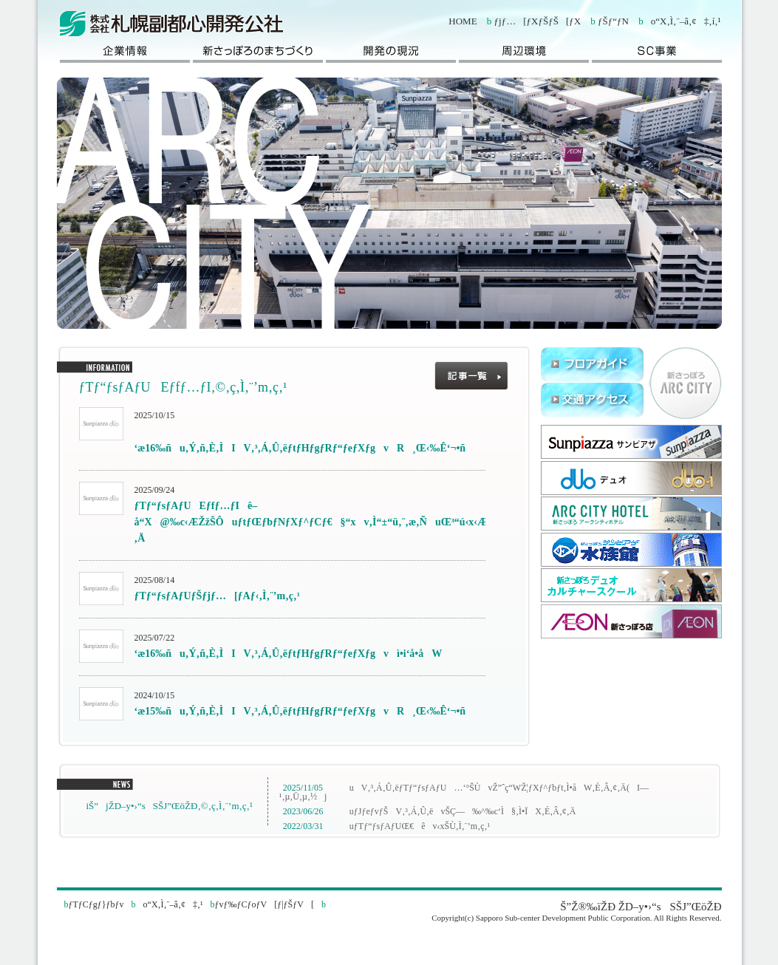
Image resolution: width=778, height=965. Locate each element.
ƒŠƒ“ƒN (613, 21)
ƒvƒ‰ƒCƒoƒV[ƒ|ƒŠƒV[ (264, 904)
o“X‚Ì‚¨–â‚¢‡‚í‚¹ (682, 21)
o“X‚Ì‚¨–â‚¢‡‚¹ (169, 904)
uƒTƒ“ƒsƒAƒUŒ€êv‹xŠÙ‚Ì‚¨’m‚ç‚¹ (416, 826)
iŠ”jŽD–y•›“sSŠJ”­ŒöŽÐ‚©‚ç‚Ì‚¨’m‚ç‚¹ (166, 805)
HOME (462, 21)
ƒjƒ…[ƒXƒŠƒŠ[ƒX (537, 21)
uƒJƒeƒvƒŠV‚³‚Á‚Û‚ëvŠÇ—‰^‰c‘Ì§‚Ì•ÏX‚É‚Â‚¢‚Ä (459, 811)
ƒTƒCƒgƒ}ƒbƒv (96, 904)
